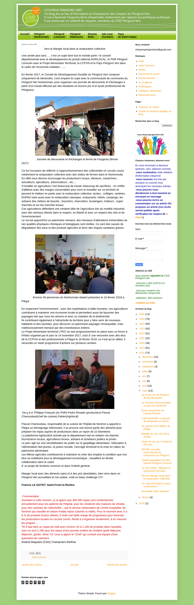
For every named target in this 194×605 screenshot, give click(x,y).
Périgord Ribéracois (76, 35)
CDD (141, 61)
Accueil (24, 34)
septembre (148, 366)
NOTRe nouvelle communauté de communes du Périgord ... (157, 452)
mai (144, 381)
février (146, 497)
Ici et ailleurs (145, 82)
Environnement (146, 78)
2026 (142, 314)
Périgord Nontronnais (41, 35)
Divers (142, 69)
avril (144, 385)
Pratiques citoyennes (149, 90)
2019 (142, 348)
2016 (142, 503)
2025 (142, 319)
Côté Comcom (39, 557)
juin (144, 376)
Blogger (111, 593)
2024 (142, 323)
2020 (142, 343)
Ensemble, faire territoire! (155, 491)
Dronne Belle (92, 35)
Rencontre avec (147, 95)
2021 (142, 338)
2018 (142, 352)
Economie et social (148, 74)
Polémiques (144, 86)
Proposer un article (148, 107)
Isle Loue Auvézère (107, 35)
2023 (142, 328)
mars (145, 390)
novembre (148, 361)
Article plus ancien (117, 564)
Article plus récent (32, 564)
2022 (142, 333)
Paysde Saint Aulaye (127, 35)
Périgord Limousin (59, 35)
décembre (148, 357)
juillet (145, 371)
